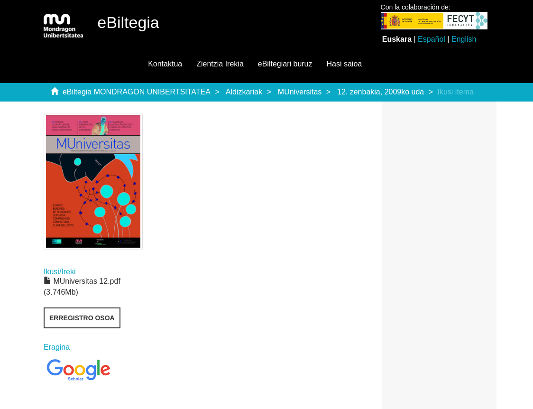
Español (431, 39)
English (463, 39)
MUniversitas (300, 92)
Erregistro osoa (82, 318)
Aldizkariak (244, 92)
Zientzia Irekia (220, 64)
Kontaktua (165, 64)
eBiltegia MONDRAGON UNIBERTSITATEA (137, 92)
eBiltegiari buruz (285, 64)
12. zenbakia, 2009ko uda (380, 92)
